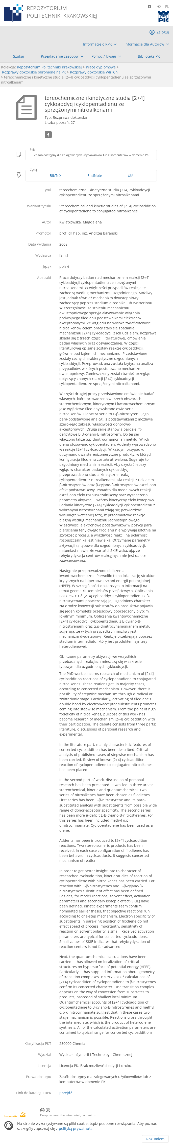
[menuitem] (100, 44)
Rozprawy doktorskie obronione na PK (34, 72)
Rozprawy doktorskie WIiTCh (94, 72)
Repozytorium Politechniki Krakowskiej (49, 67)
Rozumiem (155, 1138)
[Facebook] (149, 6)
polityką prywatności (76, 1128)
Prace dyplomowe (101, 67)
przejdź (65, 1092)
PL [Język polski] (167, 6)
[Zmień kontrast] (159, 6)
